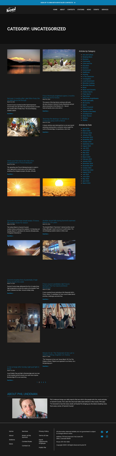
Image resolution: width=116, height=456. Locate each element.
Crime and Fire (87, 63)
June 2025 (86, 150)
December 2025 (88, 137)
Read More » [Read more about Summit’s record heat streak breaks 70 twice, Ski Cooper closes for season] (10, 236)
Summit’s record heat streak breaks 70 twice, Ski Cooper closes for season (23, 222)
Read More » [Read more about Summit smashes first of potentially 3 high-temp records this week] (10, 293)
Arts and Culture (88, 55)
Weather (85, 118)
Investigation (87, 79)
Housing (85, 74)
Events (96, 9)
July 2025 (86, 148)
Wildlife (85, 120)
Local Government (88, 81)
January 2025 (87, 161)
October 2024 (87, 168)
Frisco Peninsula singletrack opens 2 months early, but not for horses (59, 97)
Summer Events (88, 109)
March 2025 (86, 157)
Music (85, 87)
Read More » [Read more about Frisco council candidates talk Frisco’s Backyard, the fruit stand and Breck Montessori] (46, 299)
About (62, 9)
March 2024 (86, 183)
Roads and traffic (88, 100)
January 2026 (87, 135)
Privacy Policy (44, 431)
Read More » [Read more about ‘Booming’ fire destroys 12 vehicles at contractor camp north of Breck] (46, 132)
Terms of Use (43, 435)
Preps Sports (87, 94)
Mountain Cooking (88, 83)
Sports (85, 105)
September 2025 (88, 144)
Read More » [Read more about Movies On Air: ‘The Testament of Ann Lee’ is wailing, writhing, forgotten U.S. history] (46, 366)
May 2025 (86, 152)
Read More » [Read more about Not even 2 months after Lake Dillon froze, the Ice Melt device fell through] (10, 113)
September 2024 (88, 170)
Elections (86, 68)
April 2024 (86, 181)
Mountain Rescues (89, 85)
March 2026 (86, 131)
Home (55, 9)
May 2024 (86, 179)
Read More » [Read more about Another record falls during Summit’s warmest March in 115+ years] (46, 234)
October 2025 (87, 142)
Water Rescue (87, 116)
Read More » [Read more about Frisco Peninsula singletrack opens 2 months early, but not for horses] (46, 111)
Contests (71, 9)
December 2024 (88, 163)
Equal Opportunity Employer (43, 441)
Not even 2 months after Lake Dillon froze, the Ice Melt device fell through (23, 99)
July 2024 (86, 174)
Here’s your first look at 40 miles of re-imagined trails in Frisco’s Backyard (20, 162)
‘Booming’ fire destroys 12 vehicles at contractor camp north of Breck (56, 120)
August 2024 (87, 172)
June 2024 (86, 176)
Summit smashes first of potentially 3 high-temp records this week (22, 281)
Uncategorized (87, 114)
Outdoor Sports (88, 92)
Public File (42, 447)
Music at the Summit (26, 436)
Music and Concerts (89, 90)
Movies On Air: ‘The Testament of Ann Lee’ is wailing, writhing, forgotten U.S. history (58, 354)
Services (105, 9)
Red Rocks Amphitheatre (91, 98)
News (89, 9)
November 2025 (88, 139)
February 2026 (87, 133)
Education (86, 66)
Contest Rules (27, 441)
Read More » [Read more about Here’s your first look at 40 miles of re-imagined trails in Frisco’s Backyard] (10, 174)
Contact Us (26, 446)
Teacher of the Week (89, 111)
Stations (80, 9)
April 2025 (86, 155)
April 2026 (86, 128)
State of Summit (88, 107)
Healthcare (86, 72)
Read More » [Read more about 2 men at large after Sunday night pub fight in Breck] (10, 380)
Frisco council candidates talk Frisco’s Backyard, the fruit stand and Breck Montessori (56, 286)
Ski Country (86, 103)
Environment (87, 70)
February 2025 (87, 159)
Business (86, 59)
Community (86, 61)
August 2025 (87, 146)
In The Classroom (88, 76)
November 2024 (88, 166)
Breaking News (87, 57)
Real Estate (86, 96)
